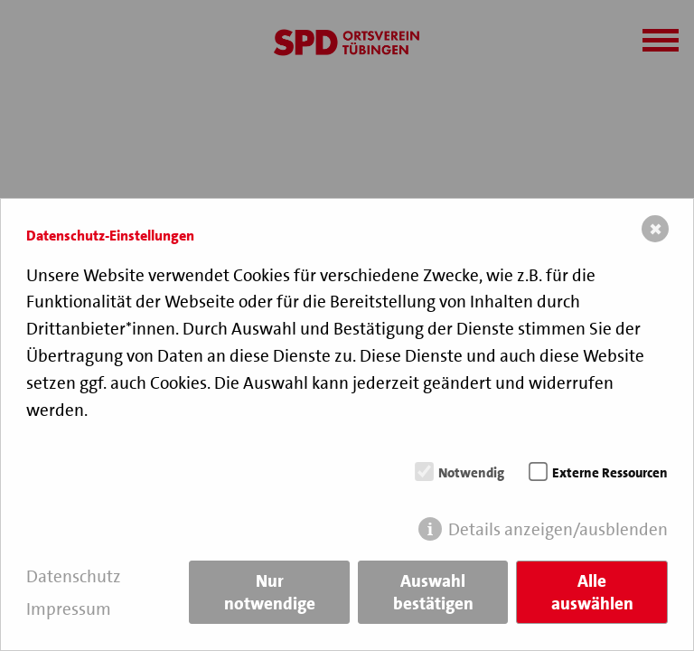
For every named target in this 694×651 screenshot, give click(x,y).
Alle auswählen (592, 592)
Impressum (68, 608)
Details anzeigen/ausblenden (558, 529)
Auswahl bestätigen (433, 592)
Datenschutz (73, 576)
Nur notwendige (269, 592)
